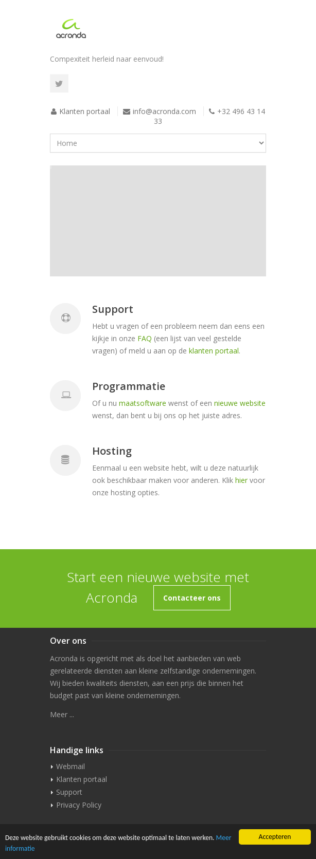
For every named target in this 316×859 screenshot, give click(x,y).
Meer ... (62, 714)
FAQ (144, 338)
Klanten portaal (84, 111)
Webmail (70, 766)
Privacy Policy (78, 805)
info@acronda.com (164, 111)
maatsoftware (142, 403)
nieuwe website (240, 403)
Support (69, 792)
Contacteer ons (192, 598)
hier (241, 480)
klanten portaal (214, 351)
